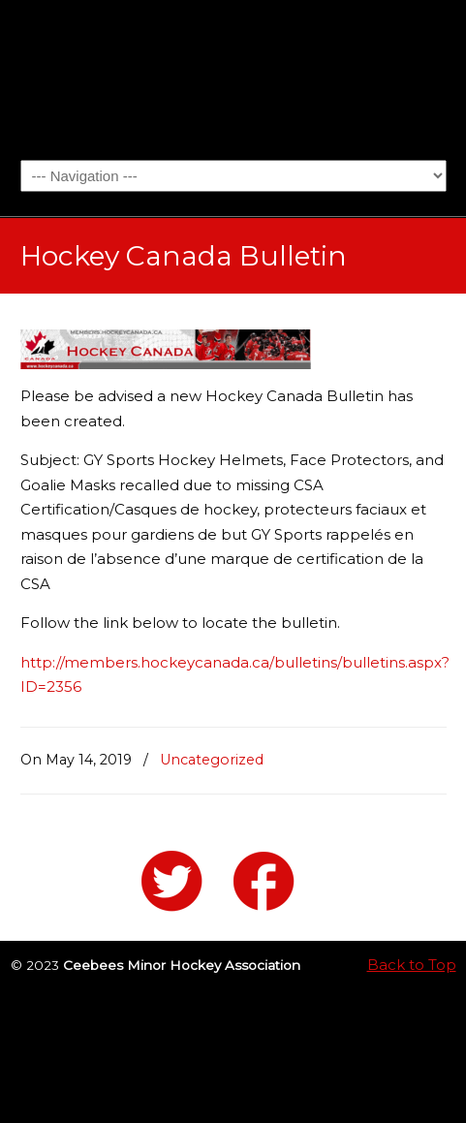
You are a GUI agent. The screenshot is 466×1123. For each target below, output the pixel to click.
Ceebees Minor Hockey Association (233, 78)
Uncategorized (212, 759)
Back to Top (411, 964)
